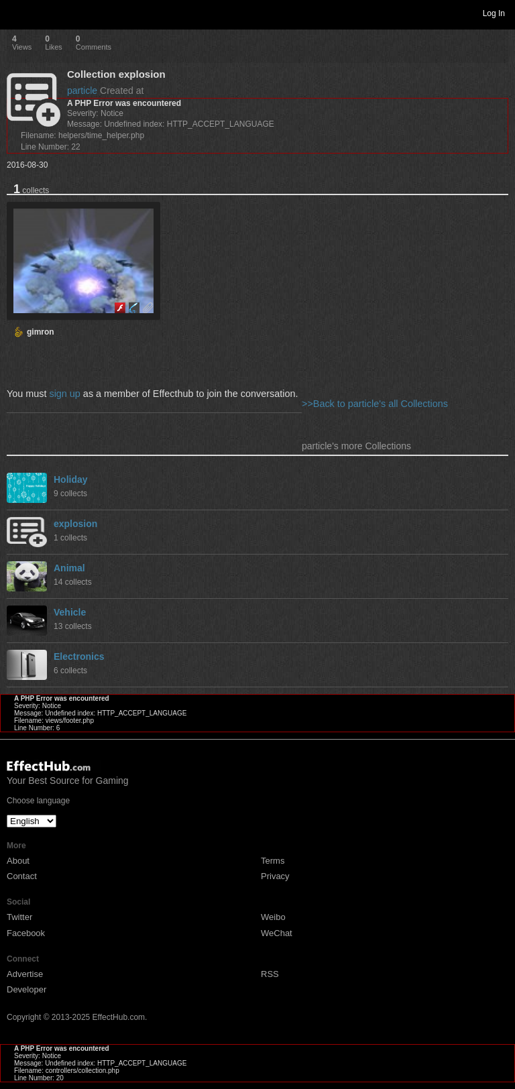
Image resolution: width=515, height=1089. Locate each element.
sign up (64, 393)
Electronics (79, 656)
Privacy (275, 876)
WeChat (276, 933)
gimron (40, 332)
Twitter (19, 917)
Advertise (25, 974)
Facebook (26, 933)
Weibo (273, 917)
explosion (75, 523)
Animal (69, 568)
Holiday (71, 479)
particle (82, 90)
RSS (270, 974)
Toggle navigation (16, 12)
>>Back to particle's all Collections (375, 403)
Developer (26, 989)
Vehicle (70, 612)
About (18, 861)
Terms (272, 861)
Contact (22, 876)
